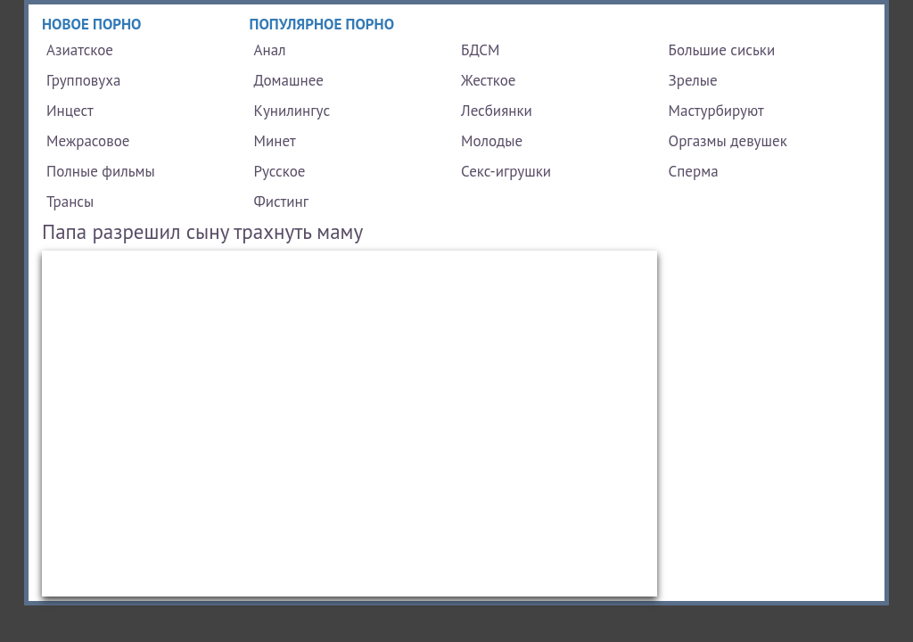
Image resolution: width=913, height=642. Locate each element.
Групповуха (83, 80)
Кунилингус (292, 110)
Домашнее (289, 80)
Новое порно (92, 24)
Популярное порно (322, 24)
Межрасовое (87, 141)
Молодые (491, 141)
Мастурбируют (716, 110)
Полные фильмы (100, 171)
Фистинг (281, 201)
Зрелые (693, 80)
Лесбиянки (496, 110)
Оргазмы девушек (728, 141)
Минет (275, 141)
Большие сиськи (722, 50)
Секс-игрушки (506, 171)
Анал (270, 50)
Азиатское (79, 50)
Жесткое (488, 80)
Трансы (70, 201)
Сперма (694, 171)
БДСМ (480, 50)
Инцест (70, 110)
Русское (280, 171)
